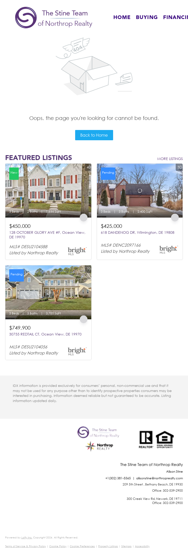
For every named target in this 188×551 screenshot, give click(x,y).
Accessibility (142, 546)
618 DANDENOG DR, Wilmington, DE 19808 (137, 232)
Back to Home (94, 135)
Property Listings (108, 546)
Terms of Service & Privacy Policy (25, 546)
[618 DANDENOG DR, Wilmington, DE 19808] (140, 191)
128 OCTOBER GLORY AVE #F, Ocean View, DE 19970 (47, 234)
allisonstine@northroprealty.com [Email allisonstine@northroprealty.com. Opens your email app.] (159, 478)
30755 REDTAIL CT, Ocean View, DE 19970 (45, 334)
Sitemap (126, 546)
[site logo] (99, 444)
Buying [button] (147, 17)
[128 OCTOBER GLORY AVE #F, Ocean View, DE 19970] (48, 191)
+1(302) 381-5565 (118, 478)
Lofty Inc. (26, 537)
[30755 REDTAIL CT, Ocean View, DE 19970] (48, 292)
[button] (53, 17)
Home (122, 17)
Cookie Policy (57, 546)
